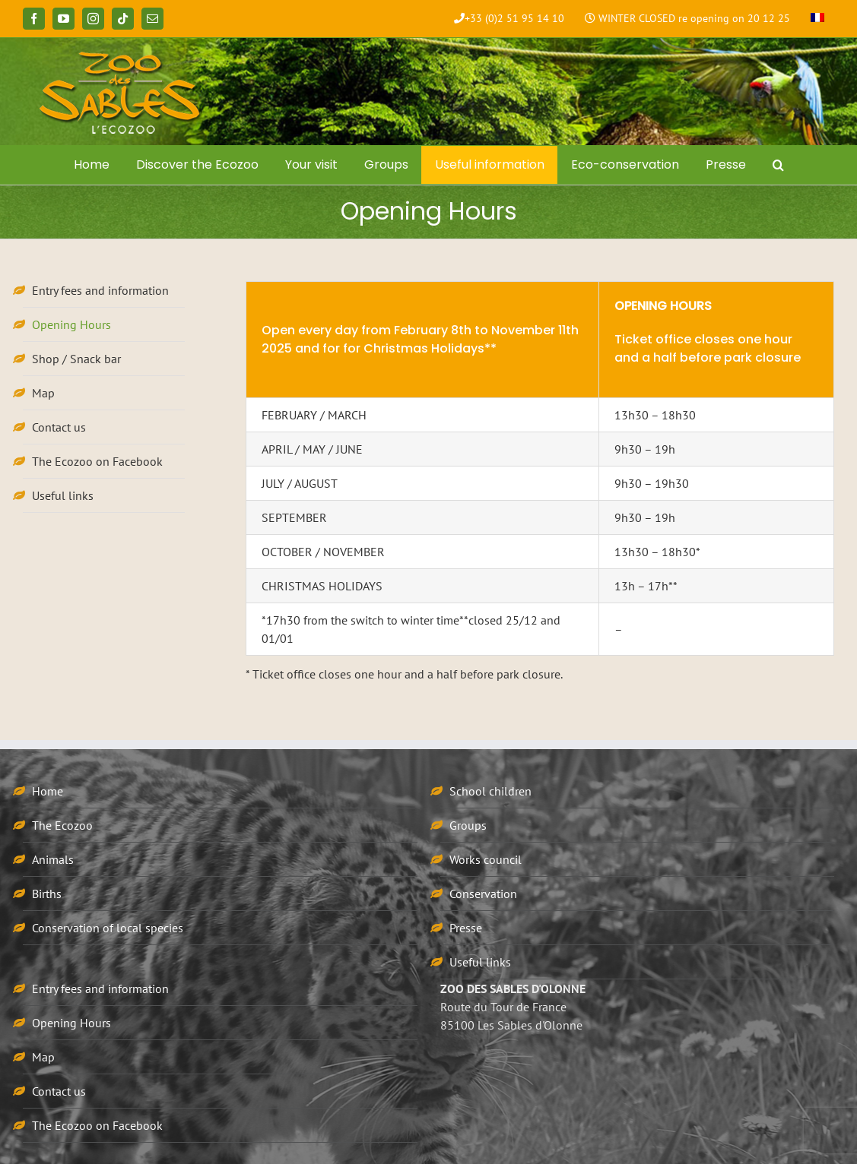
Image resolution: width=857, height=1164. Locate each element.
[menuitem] (817, 19)
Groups (468, 825)
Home (47, 791)
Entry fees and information (100, 290)
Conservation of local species (107, 927)
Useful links (63, 495)
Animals (53, 859)
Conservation (483, 893)
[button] (778, 165)
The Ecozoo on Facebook (97, 461)
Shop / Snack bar (76, 358)
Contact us (59, 427)
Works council (485, 859)
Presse (465, 927)
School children (490, 791)
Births (47, 893)
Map (43, 392)
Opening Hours (71, 324)
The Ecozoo (62, 825)
